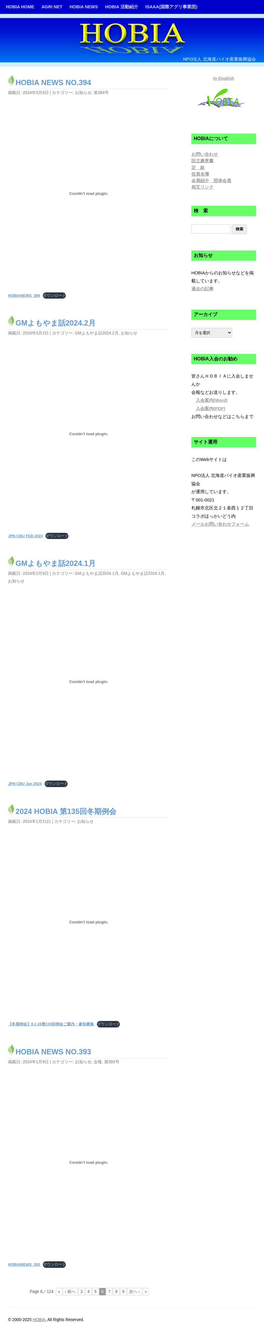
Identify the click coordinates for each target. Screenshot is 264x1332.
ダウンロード (54, 295)
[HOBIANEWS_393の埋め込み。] (88, 1162)
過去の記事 (202, 289)
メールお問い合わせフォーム (220, 524)
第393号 (111, 1062)
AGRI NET (51, 6)
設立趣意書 (202, 160)
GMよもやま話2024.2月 (55, 323)
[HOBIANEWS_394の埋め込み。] (88, 193)
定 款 (198, 167)
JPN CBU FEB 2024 (25, 536)
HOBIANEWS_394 (24, 295)
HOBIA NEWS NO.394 (53, 82)
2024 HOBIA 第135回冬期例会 (65, 811)
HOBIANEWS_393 (24, 1264)
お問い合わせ (204, 154)
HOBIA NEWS (84, 6)
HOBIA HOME (20, 6)
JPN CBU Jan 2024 (25, 783)
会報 (98, 1062)
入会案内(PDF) (210, 408)
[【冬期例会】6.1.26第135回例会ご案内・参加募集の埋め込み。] (88, 922)
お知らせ (83, 92)
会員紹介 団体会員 (211, 180)
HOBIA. (39, 1320)
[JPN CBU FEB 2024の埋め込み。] (88, 433)
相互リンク (202, 187)
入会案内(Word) (212, 400)
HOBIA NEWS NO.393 (53, 1052)
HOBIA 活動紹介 (121, 6)
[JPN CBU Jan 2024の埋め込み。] (88, 682)
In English (223, 78)
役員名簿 (200, 174)
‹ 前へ (70, 1291)
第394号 (101, 92)
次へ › (134, 1291)
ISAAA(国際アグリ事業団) (171, 6)
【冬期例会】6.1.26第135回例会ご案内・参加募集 (51, 1024)
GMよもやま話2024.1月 (55, 563)
